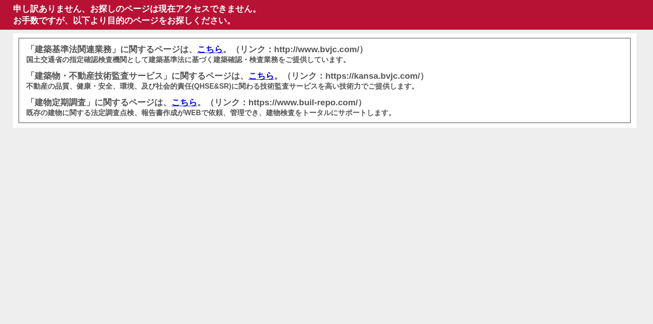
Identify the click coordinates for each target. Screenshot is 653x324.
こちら (210, 49)
